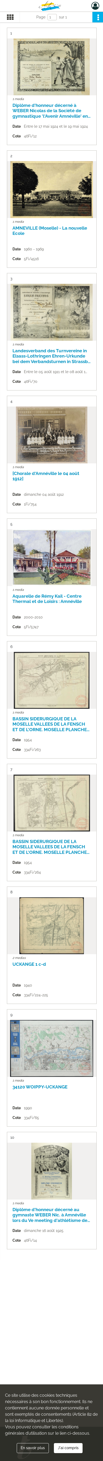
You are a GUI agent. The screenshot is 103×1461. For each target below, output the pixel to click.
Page (40, 17)
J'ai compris (68, 1448)
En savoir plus (33, 1448)
